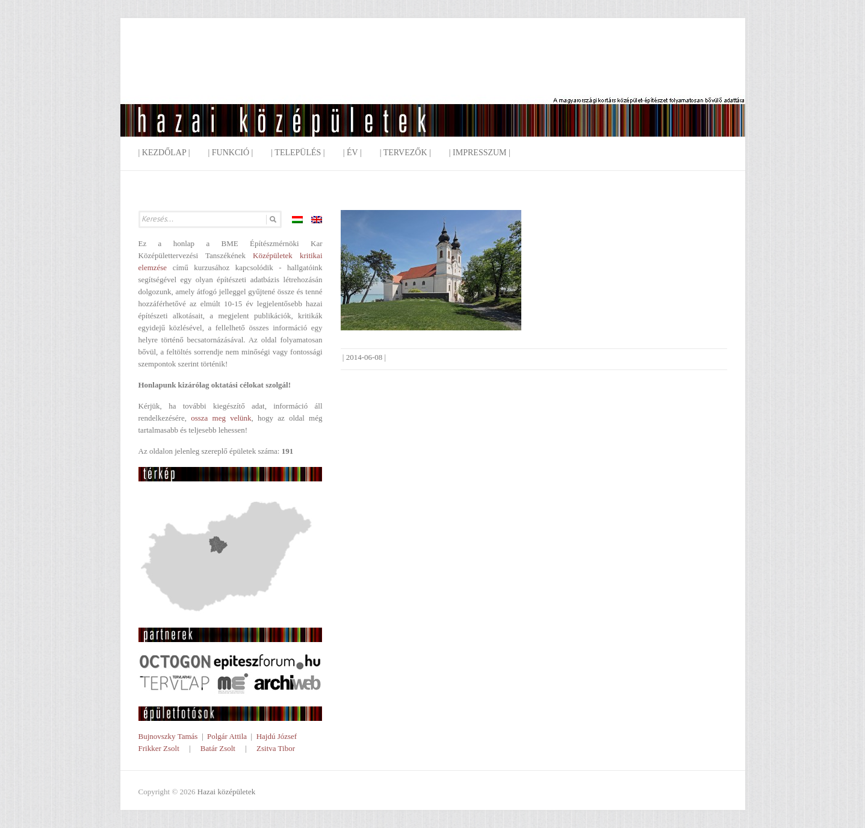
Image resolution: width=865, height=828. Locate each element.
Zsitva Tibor (275, 748)
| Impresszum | (479, 152)
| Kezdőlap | (164, 152)
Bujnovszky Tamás (168, 736)
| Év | (352, 152)
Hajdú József (276, 736)
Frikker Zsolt (158, 748)
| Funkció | (230, 152)
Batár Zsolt (217, 748)
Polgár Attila (227, 736)
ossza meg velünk (221, 417)
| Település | (297, 152)
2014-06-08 (364, 357)
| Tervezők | (405, 152)
